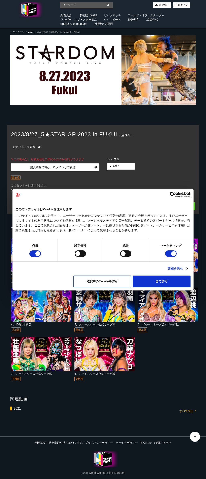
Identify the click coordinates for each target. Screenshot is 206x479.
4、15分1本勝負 (21, 324)
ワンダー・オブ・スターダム (78, 19)
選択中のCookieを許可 (102, 281)
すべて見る (187, 410)
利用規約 (40, 442)
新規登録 (164, 5)
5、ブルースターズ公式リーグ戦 (94, 324)
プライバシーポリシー (99, 442)
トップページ (17, 31)
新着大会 (66, 15)
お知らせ (146, 442)
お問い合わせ (162, 442)
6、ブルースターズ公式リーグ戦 (158, 324)
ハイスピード (112, 19)
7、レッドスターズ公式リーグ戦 (31, 373)
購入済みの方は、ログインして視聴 (63, 167)
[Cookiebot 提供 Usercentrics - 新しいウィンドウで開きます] (173, 195)
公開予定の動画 (103, 23)
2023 (31, 31)
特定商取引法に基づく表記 (65, 442)
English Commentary (73, 23)
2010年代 (152, 19)
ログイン (183, 5)
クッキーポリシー (126, 442)
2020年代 (133, 19)
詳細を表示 (175, 268)
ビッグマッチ (112, 15)
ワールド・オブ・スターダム (146, 15)
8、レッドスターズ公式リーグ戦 (94, 373)
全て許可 (162, 281)
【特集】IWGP (87, 15)
